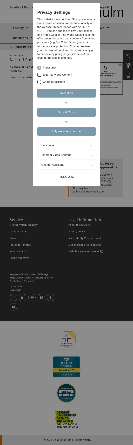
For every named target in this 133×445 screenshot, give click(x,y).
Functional (49, 67)
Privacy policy (66, 176)
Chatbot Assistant (54, 81)
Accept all (66, 93)
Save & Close (66, 112)
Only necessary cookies (66, 131)
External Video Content (57, 74)
